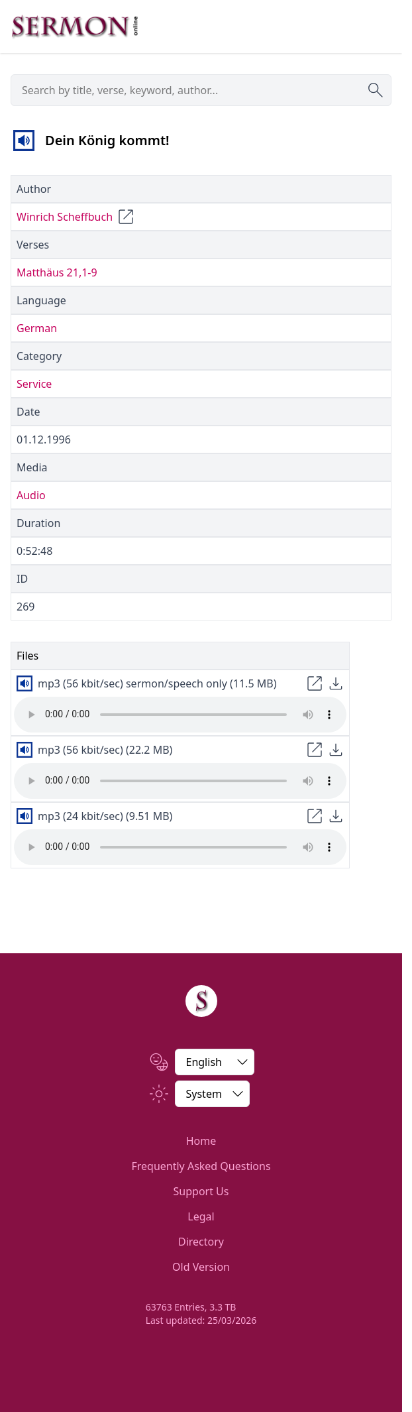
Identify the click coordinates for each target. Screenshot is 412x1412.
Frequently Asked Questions (200, 1166)
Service (34, 384)
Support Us (201, 1191)
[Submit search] (375, 90)
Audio (31, 495)
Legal (200, 1216)
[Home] (201, 1001)
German (37, 328)
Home (201, 1141)
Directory (201, 1241)
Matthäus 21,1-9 (57, 272)
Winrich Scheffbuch (65, 216)
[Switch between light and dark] (212, 1094)
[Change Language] (214, 1062)
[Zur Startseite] (75, 26)
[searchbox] (201, 90)
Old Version (201, 1267)
